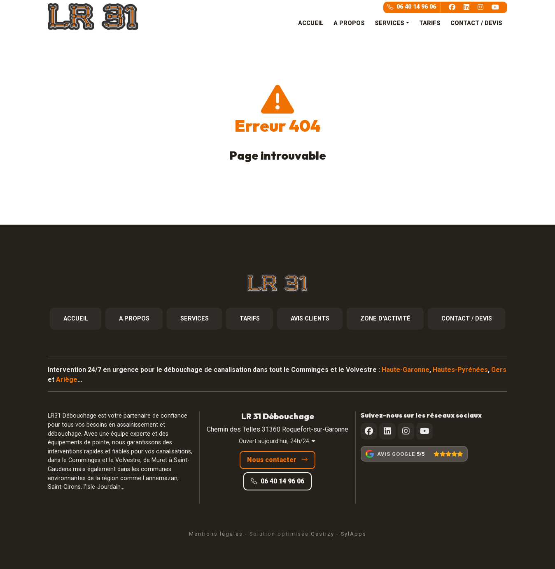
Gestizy (322, 534)
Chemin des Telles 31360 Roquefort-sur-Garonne (277, 429)
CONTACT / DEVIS (476, 23)
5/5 (420, 454)
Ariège (66, 379)
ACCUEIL (311, 23)
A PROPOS (349, 23)
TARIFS (430, 23)
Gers (498, 370)
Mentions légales (216, 534)
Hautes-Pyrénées (460, 370)
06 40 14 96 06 (411, 6)
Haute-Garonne (405, 370)
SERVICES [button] (389, 23)
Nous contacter (277, 460)
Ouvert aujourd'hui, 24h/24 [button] (277, 441)
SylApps (353, 534)
